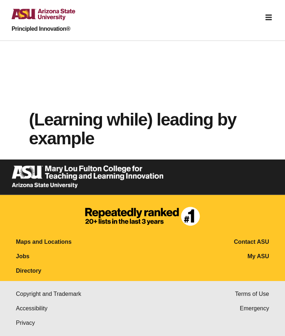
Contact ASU (251, 242)
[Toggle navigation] (268, 17)
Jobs (22, 256)
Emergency (254, 308)
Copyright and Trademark (48, 294)
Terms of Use (252, 294)
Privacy (25, 323)
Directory (28, 271)
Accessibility (31, 308)
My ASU (258, 256)
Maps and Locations (44, 242)
